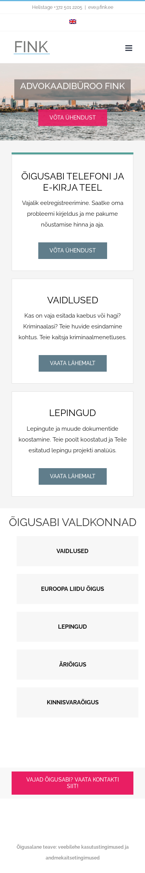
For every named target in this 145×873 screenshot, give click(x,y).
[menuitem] (72, 22)
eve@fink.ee (100, 7)
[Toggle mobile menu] (129, 48)
